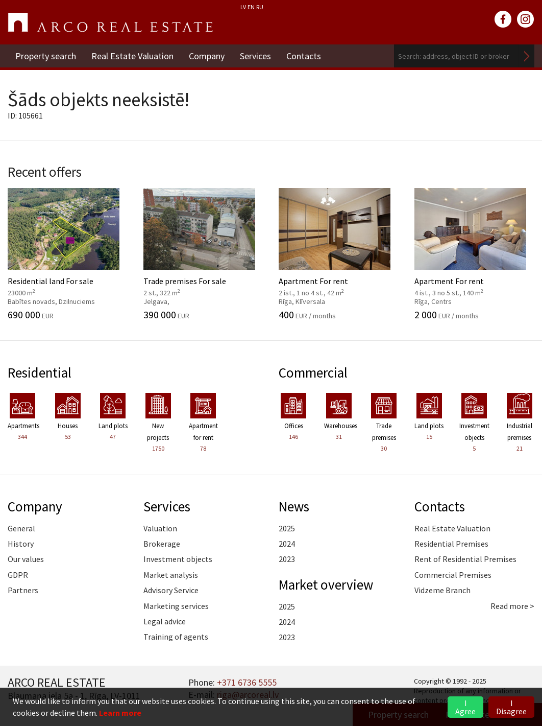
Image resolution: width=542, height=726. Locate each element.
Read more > (512, 606)
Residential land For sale (68, 254)
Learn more (120, 713)
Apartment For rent (339, 254)
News (294, 506)
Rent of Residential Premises (465, 559)
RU (259, 7)
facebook (503, 19)
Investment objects (177, 559)
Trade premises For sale (203, 254)
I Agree (465, 707)
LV (243, 7)
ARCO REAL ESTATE (110, 22)
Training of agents (175, 636)
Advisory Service (171, 590)
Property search (45, 56)
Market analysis (170, 575)
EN (251, 7)
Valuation (160, 528)
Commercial (313, 372)
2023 (287, 559)
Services (255, 56)
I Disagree (511, 707)
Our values (26, 559)
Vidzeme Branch (442, 590)
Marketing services (176, 606)
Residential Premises (451, 543)
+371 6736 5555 (247, 682)
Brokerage (161, 543)
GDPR (18, 575)
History (21, 543)
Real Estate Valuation (132, 56)
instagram (525, 19)
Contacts (303, 56)
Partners (23, 590)
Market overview (326, 584)
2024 (287, 543)
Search (526, 55)
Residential (39, 372)
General (21, 528)
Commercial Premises (452, 575)
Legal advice (164, 621)
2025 (287, 528)
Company (207, 56)
